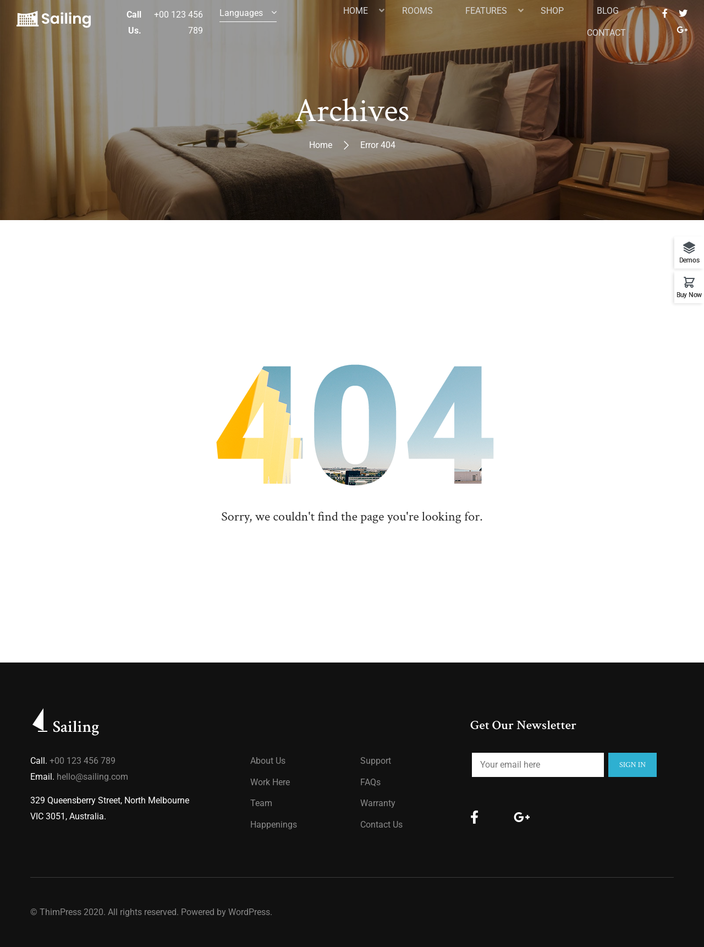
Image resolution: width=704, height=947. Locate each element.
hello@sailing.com (92, 776)
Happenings (273, 824)
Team (261, 803)
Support (375, 761)
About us (267, 761)
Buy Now (689, 294)
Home (320, 145)
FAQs (370, 782)
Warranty (377, 803)
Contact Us (381, 824)
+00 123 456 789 (83, 761)
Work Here (270, 782)
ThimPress (60, 912)
